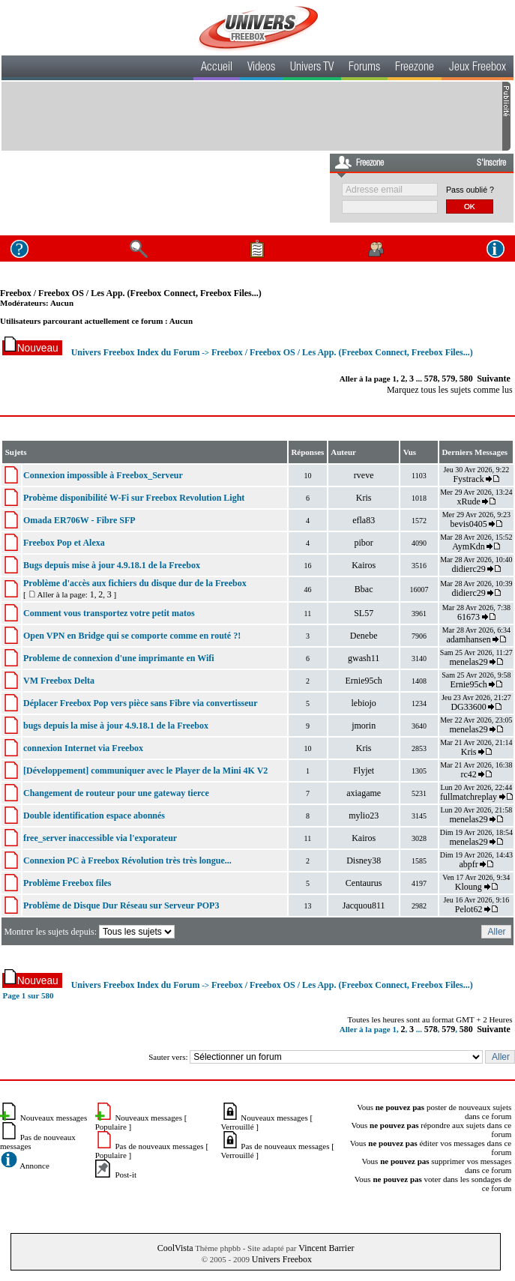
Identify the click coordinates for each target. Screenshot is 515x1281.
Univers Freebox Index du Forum (135, 352)
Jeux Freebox (477, 68)
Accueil (216, 68)
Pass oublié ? (470, 189)
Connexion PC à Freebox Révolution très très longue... (127, 860)
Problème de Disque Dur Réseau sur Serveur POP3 (121, 905)
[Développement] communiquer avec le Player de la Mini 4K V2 (145, 770)
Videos (261, 68)
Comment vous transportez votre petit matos (109, 613)
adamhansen (468, 639)
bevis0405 (468, 524)
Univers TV (312, 68)
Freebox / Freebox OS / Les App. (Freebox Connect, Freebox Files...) (131, 293)
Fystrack (468, 479)
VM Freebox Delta (58, 680)
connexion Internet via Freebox (83, 748)
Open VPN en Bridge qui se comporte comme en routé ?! (132, 635)
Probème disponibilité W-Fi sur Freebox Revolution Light (133, 497)
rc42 (468, 774)
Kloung (469, 886)
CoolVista (175, 1248)
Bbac (364, 589)
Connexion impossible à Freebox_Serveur (103, 475)
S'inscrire (491, 163)
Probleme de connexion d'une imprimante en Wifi (118, 658)
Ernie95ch (364, 680)
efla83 (363, 520)
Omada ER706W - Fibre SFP (79, 520)
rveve (364, 475)
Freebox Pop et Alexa (64, 542)
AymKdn (468, 546)
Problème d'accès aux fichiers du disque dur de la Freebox (135, 583)
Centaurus (364, 883)
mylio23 (364, 815)
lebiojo (364, 703)
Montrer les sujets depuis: (90, 931)
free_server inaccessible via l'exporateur (100, 838)
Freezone (414, 68)
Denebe (364, 635)
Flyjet (363, 770)
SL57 (363, 613)
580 (466, 378)
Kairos (364, 565)
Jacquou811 (364, 905)
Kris (364, 497)
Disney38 (363, 860)
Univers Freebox (282, 1259)
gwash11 (363, 658)
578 (431, 378)
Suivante (494, 378)
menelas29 (468, 662)
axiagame (363, 793)
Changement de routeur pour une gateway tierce (116, 793)
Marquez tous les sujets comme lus (450, 390)
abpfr (468, 864)
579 (448, 378)
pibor (364, 542)
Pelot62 (469, 909)
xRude (468, 501)
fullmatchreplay (468, 797)
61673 (468, 617)
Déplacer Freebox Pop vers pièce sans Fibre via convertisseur (140, 703)
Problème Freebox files (67, 883)
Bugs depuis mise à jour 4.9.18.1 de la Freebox (111, 565)
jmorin (364, 725)
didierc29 (468, 569)
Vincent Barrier (326, 1248)
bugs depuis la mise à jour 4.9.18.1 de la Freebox (115, 725)
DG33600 (468, 707)
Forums (364, 68)
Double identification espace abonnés (94, 815)
